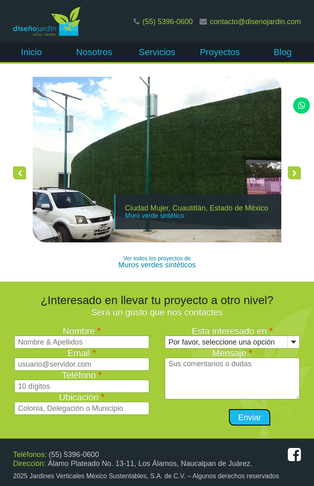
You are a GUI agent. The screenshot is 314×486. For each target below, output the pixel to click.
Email (81, 353)
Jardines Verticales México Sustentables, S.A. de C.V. (107, 476)
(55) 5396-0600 (168, 22)
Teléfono (82, 375)
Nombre (82, 331)
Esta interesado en (232, 331)
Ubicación (81, 397)
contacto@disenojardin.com (255, 22)
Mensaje (232, 353)
